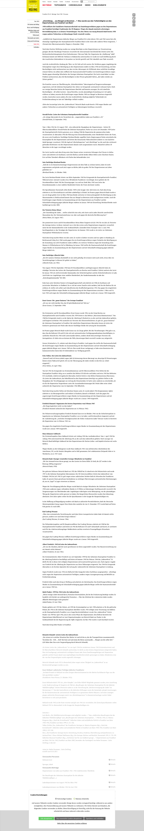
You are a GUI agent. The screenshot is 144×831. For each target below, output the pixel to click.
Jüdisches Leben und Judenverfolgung (33, 31)
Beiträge (46, 5)
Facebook (67, 1)
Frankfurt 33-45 (46, 14)
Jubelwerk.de (97, 827)
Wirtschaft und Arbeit (33, 38)
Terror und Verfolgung (33, 27)
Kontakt (55, 1)
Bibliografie (99, 5)
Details (112, 760)
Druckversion (75, 1)
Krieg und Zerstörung (33, 41)
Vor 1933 (36, 21)
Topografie (60, 5)
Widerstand (36, 35)
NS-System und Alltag (33, 24)
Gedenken (36, 47)
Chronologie (75, 5)
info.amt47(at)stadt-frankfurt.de (50, 817)
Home (44, 1)
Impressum (105, 827)
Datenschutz (111, 827)
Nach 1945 (60, 14)
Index (87, 5)
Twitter (61, 1)
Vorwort (49, 1)
